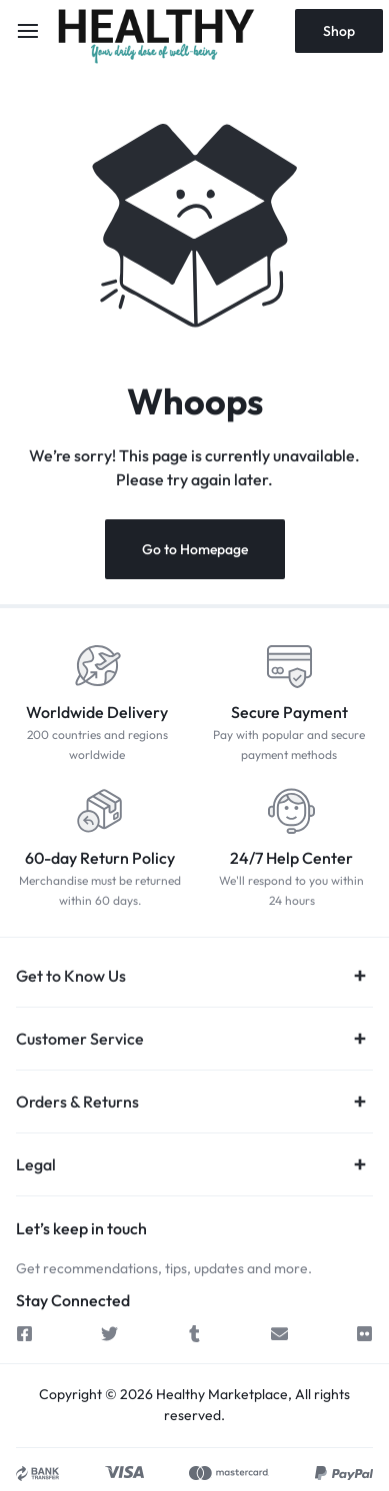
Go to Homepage (195, 549)
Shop (339, 31)
